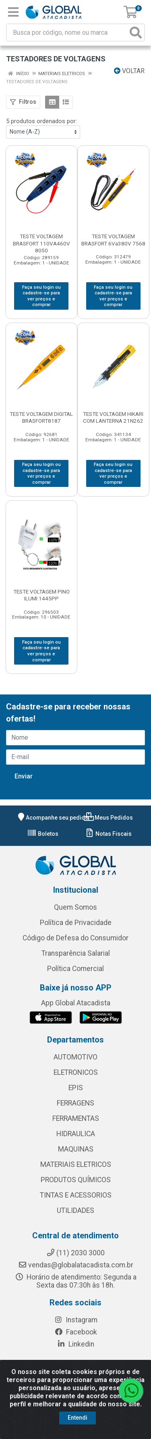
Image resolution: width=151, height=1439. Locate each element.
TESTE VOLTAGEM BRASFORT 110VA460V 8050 (41, 243)
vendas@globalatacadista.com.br (75, 1265)
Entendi (77, 1417)
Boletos (42, 834)
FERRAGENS (75, 1103)
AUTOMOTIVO (75, 1057)
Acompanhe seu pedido (52, 817)
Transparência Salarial (75, 953)
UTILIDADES (75, 1210)
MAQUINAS (75, 1149)
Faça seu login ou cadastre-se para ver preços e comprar (41, 296)
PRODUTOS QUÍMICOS (76, 1180)
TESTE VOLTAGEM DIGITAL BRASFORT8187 (41, 417)
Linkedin (75, 1344)
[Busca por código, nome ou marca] (67, 32)
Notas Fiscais (108, 834)
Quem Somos (75, 907)
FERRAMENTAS (75, 1118)
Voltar (129, 71)
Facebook (75, 1332)
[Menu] (13, 12)
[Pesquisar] (135, 32)
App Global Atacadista (75, 1003)
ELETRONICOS (76, 1072)
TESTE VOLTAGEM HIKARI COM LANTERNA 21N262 (113, 417)
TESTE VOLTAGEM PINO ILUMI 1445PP (41, 595)
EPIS (75, 1088)
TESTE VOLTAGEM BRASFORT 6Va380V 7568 (113, 239)
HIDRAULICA (75, 1134)
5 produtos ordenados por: (41, 121)
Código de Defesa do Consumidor (75, 938)
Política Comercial (75, 969)
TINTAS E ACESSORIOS (76, 1195)
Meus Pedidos (108, 817)
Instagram (75, 1320)
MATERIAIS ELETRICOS (75, 1164)
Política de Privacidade (76, 923)
